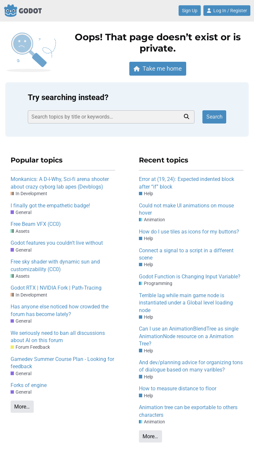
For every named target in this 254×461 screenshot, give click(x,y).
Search (214, 117)
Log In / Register (227, 10)
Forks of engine (29, 385)
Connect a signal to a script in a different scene (186, 254)
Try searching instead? (68, 97)
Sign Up (189, 10)
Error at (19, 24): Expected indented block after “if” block (186, 183)
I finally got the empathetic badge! (50, 205)
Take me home (158, 68)
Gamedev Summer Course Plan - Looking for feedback (62, 363)
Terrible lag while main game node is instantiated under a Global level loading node (186, 302)
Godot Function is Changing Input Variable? (189, 276)
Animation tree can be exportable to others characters (188, 411)
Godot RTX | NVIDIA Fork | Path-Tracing (56, 288)
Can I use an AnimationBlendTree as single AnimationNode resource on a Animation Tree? (188, 336)
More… (22, 407)
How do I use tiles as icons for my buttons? (189, 232)
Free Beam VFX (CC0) (36, 224)
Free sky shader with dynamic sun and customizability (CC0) (55, 265)
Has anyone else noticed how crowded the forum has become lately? (59, 310)
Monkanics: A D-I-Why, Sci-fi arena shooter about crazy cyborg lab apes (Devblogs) (60, 183)
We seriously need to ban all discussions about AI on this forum (58, 336)
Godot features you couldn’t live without (57, 243)
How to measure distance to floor (177, 388)
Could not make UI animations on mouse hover (186, 209)
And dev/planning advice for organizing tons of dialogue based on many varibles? (191, 366)
